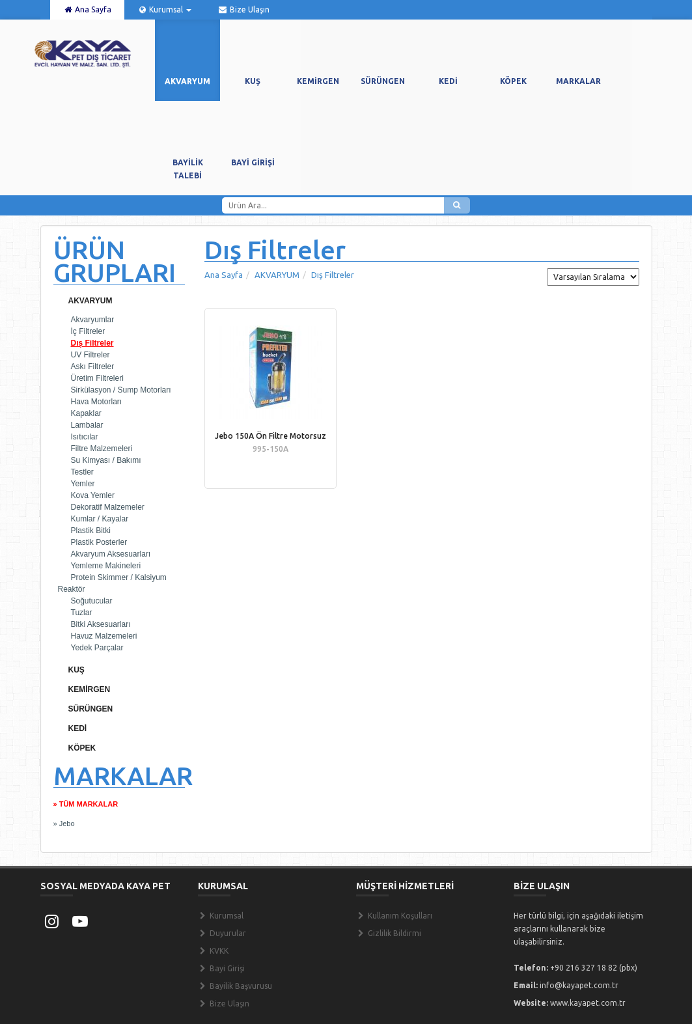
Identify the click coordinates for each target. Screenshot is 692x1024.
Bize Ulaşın (243, 9)
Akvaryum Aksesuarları (111, 554)
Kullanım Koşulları (394, 915)
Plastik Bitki (91, 530)
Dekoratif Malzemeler (108, 507)
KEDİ (77, 728)
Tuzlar (81, 612)
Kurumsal (164, 9)
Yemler (83, 483)
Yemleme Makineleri (106, 565)
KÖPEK (82, 748)
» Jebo (64, 823)
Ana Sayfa (87, 9)
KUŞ (76, 669)
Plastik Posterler (99, 542)
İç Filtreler (88, 331)
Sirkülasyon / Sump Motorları (121, 389)
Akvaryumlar (93, 319)
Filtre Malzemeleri (102, 448)
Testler (82, 472)
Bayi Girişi (221, 968)
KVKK (213, 951)
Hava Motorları (96, 401)
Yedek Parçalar (97, 647)
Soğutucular (92, 600)
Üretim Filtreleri (97, 378)
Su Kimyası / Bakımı (106, 460)
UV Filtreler (90, 354)
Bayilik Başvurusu (235, 986)
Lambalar (87, 425)
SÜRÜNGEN (90, 708)
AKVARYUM (90, 300)
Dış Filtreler (92, 343)
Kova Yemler (93, 495)
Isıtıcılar (84, 436)
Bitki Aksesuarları (101, 624)
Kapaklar (86, 413)
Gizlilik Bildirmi (388, 933)
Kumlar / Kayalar (100, 518)
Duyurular (222, 933)
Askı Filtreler (93, 366)
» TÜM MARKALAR (85, 804)
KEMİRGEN (89, 689)
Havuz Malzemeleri (104, 636)
